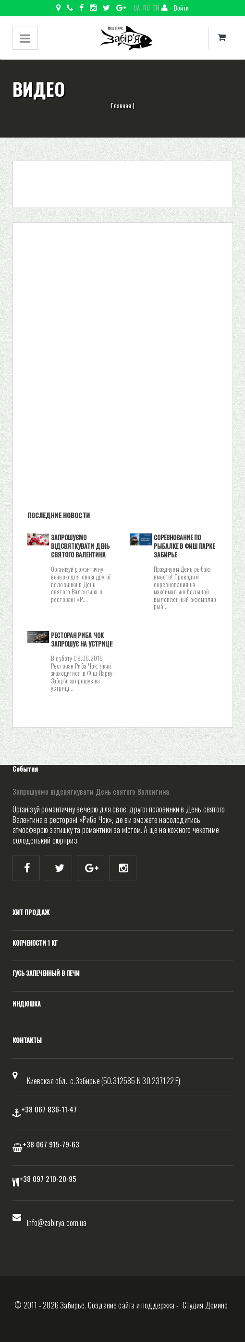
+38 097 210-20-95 (47, 1178)
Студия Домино (205, 1305)
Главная (121, 105)
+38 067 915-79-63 (51, 1144)
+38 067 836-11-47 (49, 1109)
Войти (175, 7)
